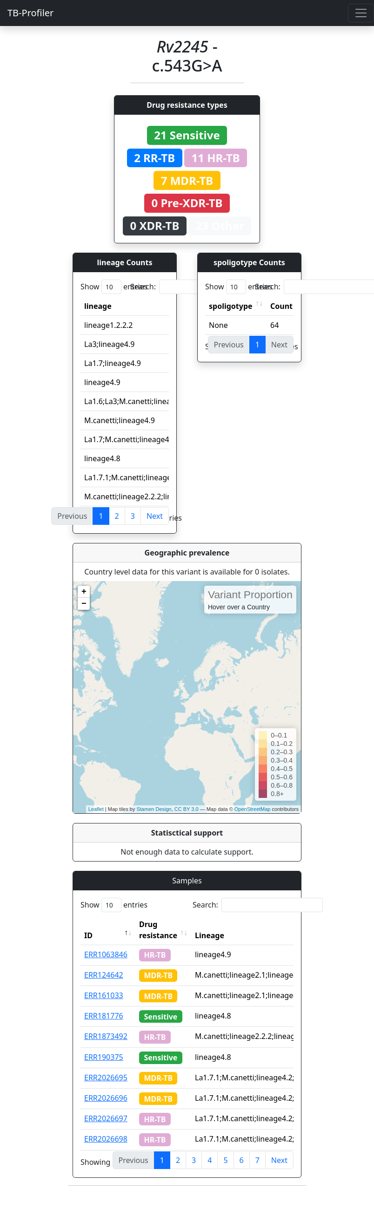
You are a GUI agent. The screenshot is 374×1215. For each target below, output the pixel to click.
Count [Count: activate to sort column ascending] (281, 306)
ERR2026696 (105, 1098)
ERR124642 (103, 975)
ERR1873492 (105, 1036)
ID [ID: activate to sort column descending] (88, 935)
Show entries (113, 287)
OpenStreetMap (252, 809)
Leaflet (96, 809)
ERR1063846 (105, 954)
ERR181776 (103, 1016)
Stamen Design (153, 809)
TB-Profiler (30, 13)
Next (155, 516)
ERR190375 (103, 1057)
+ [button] (84, 591)
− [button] (84, 603)
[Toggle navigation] (361, 13)
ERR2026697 (105, 1118)
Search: (195, 287)
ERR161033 (103, 995)
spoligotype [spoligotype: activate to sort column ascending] (231, 306)
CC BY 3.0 (186, 809)
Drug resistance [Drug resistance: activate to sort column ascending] (158, 930)
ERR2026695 (105, 1077)
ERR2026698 (105, 1139)
